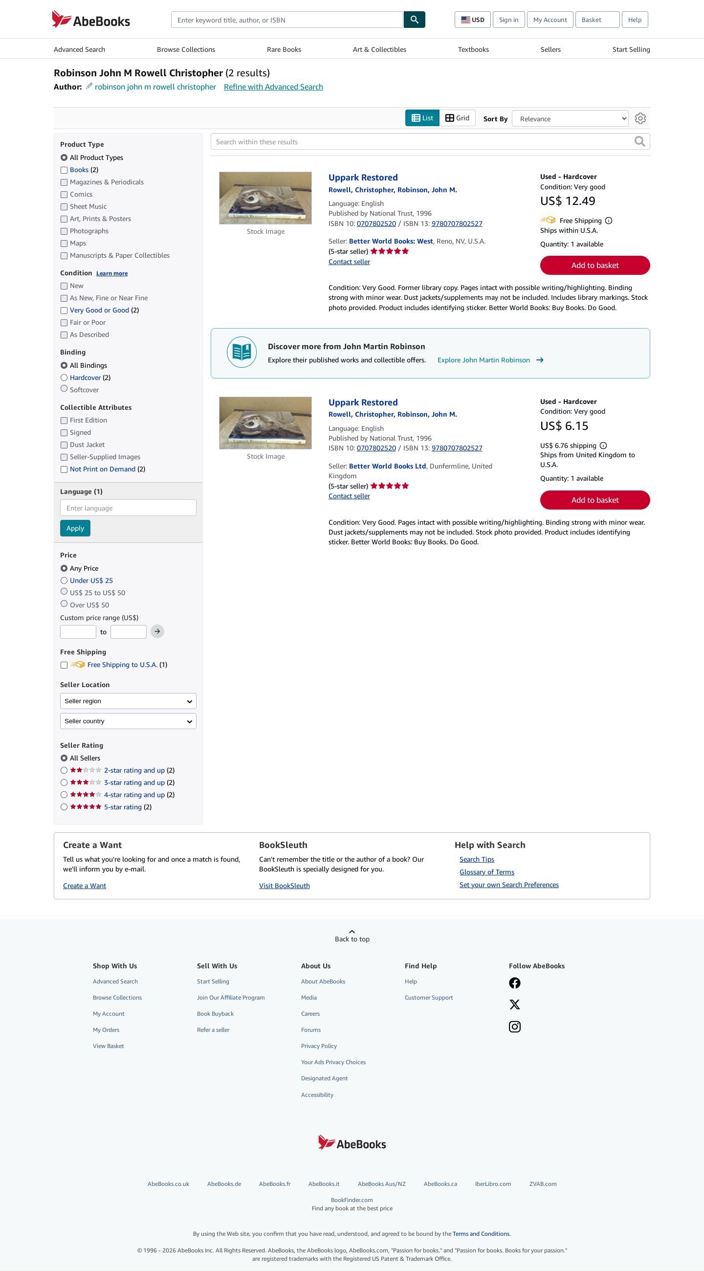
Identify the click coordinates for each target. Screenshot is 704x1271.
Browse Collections (186, 49)
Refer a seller (213, 1030)
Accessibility (317, 1094)
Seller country (85, 721)
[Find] (414, 19)
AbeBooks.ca (440, 1183)
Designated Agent (324, 1078)
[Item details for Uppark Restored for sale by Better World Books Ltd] (266, 423)
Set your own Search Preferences (509, 884)
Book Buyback (215, 1013)
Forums (311, 1030)
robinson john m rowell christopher (155, 86)
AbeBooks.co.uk (168, 1183)
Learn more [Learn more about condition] (112, 273)
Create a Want (84, 886)
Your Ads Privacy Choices (333, 1062)
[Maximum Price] (128, 632)
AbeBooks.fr (274, 1183)
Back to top (352, 939)
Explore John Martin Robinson (492, 360)
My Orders (106, 1030)
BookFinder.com (352, 1204)
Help (635, 19)
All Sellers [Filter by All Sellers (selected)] (86, 758)
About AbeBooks (323, 981)
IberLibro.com (493, 1183)
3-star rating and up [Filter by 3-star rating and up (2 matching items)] (122, 783)
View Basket (108, 1046)
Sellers (551, 49)
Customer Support (429, 997)
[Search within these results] (430, 142)
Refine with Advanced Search (273, 86)
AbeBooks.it (324, 1183)
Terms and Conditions (481, 1234)
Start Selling (631, 49)
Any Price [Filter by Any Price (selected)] (80, 568)
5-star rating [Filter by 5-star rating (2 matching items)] (111, 807)
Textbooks (473, 49)
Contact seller (349, 261)
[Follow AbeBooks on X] (515, 1005)
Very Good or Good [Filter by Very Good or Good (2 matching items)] (99, 310)
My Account (550, 19)
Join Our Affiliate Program (231, 997)
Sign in (509, 19)
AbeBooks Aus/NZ (382, 1183)
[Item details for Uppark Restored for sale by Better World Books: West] (266, 198)
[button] (640, 141)
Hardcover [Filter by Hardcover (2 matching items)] (85, 377)
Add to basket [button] (595, 265)
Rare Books (284, 49)
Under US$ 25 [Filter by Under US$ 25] (87, 580)
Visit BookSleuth (284, 886)
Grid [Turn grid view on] (457, 118)
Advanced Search (79, 49)
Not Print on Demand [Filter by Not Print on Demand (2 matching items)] (102, 469)
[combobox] (287, 19)
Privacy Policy (319, 1046)
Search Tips (477, 859)
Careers (310, 1013)
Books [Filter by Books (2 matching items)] (79, 169)
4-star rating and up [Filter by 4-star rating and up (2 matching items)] (122, 795)
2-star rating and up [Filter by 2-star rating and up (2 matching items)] (122, 770)
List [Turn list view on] (422, 118)
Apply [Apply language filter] (75, 528)
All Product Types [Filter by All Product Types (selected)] (92, 157)
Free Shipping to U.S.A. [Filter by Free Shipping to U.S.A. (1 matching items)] (113, 665)
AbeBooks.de (224, 1183)
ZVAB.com (543, 1183)
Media (309, 997)
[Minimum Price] (78, 632)
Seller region (83, 701)
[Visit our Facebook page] (515, 984)
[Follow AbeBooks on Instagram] (515, 1028)
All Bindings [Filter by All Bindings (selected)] (84, 365)
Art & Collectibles (379, 49)
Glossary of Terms (487, 872)
